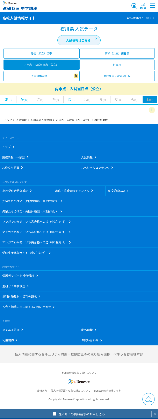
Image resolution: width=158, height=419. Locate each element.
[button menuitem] (143, 5)
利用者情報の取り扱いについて (79, 372)
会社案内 (42, 390)
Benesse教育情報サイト (107, 390)
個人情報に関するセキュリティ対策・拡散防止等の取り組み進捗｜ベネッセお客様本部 (79, 354)
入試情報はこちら (78, 40)
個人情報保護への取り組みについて (70, 390)
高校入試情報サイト (19, 18)
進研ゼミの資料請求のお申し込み (81, 414)
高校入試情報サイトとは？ (139, 17)
